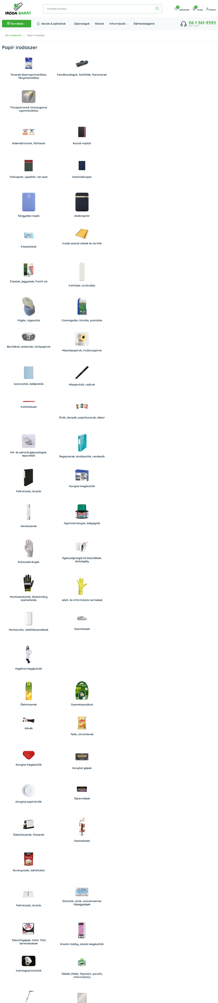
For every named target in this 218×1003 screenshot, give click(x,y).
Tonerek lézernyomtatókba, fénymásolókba (19, 78)
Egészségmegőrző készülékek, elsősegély (54, 371)
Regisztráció (119, 914)
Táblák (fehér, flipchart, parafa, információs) (54, 588)
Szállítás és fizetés (176, 908)
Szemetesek (55, 403)
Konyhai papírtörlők (90, 474)
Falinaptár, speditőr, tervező (89, 113)
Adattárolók (20, 689)
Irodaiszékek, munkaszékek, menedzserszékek (89, 766)
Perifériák (89, 693)
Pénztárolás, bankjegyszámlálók (54, 621)
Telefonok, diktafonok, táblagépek (19, 729)
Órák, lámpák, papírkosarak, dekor (124, 256)
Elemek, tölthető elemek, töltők (89, 621)
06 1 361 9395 (24, 922)
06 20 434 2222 (22, 928)
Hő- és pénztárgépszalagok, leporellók (19, 293)
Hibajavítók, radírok (55, 255)
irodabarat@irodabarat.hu (29, 933)
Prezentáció (55, 732)
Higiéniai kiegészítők (89, 408)
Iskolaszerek (19, 331)
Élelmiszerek (19, 444)
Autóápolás (89, 805)
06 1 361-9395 (202, 22)
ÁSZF (169, 914)
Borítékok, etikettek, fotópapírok (89, 218)
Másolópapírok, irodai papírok (125, 222)
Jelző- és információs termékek (125, 372)
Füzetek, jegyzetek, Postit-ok (89, 184)
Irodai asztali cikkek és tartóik (54, 181)
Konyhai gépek (54, 474)
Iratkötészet (90, 244)
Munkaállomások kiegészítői (19, 767)
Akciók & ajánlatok (53, 23)
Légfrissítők (55, 839)
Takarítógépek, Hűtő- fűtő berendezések (90, 550)
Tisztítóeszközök (55, 801)
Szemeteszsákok (55, 444)
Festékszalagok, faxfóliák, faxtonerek (55, 78)
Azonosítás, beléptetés (19, 254)
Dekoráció (19, 874)
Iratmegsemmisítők (19, 583)
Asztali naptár (54, 112)
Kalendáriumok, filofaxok (19, 113)
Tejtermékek (125, 471)
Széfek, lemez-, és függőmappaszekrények (54, 766)
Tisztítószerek (19, 794)
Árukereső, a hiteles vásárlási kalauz (17, 979)
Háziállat (54, 874)
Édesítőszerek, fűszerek (19, 507)
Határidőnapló (125, 112)
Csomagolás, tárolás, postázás (54, 223)
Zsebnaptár (54, 150)
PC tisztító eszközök (125, 693)
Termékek (16, 23)
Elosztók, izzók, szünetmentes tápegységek (55, 547)
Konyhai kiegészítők (125, 291)
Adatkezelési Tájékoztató (180, 920)
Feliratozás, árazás (89, 296)
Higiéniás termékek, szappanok (19, 841)
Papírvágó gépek (125, 618)
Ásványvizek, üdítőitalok (89, 510)
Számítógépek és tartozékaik (54, 695)
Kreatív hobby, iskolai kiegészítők (125, 550)
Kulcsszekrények (19, 374)
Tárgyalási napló (19, 150)
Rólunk (99, 23)
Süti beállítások (123, 922)
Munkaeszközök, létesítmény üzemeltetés (89, 371)
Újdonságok (82, 23)
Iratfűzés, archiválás (125, 186)
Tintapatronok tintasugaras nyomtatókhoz (89, 78)
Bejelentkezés (119, 908)
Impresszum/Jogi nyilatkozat (182, 927)
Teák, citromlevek (124, 440)
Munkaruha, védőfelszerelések (19, 406)
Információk (119, 23)
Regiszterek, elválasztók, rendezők (54, 295)
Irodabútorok (125, 765)
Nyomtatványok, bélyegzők (54, 329)
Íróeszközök (19, 182)
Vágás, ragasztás (19, 224)
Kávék (90, 434)
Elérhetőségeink (144, 23)
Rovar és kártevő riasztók (124, 841)
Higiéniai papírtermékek (125, 803)
